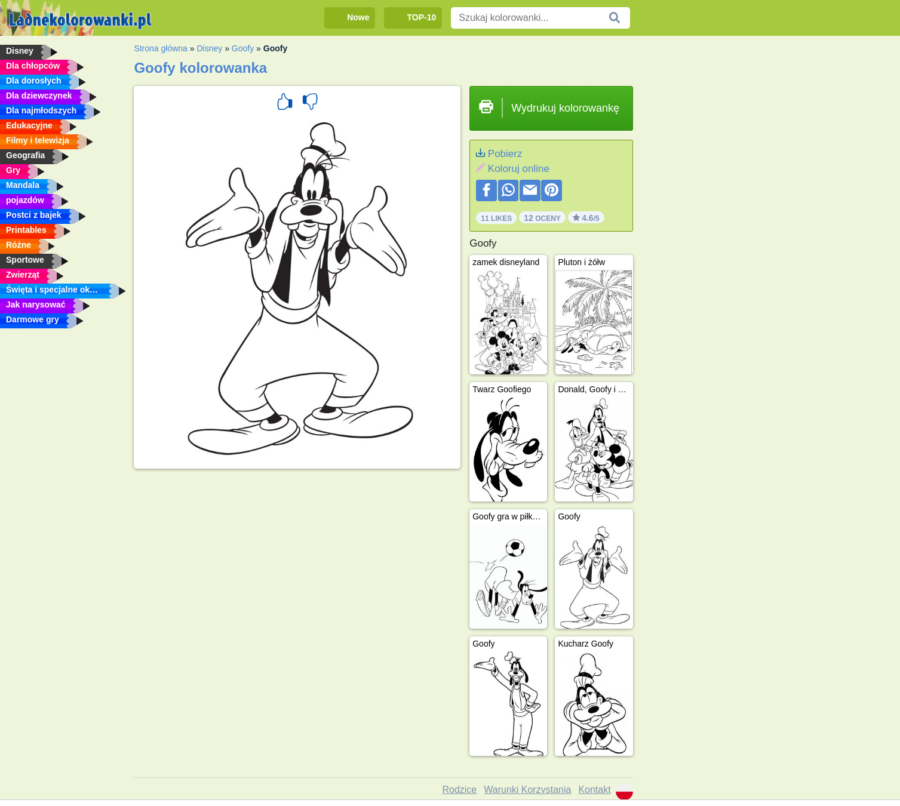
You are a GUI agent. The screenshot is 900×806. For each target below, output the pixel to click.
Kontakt (594, 790)
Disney (209, 48)
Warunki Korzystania (527, 790)
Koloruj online (518, 168)
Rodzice (459, 790)
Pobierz (505, 153)
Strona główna (161, 48)
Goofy (243, 48)
